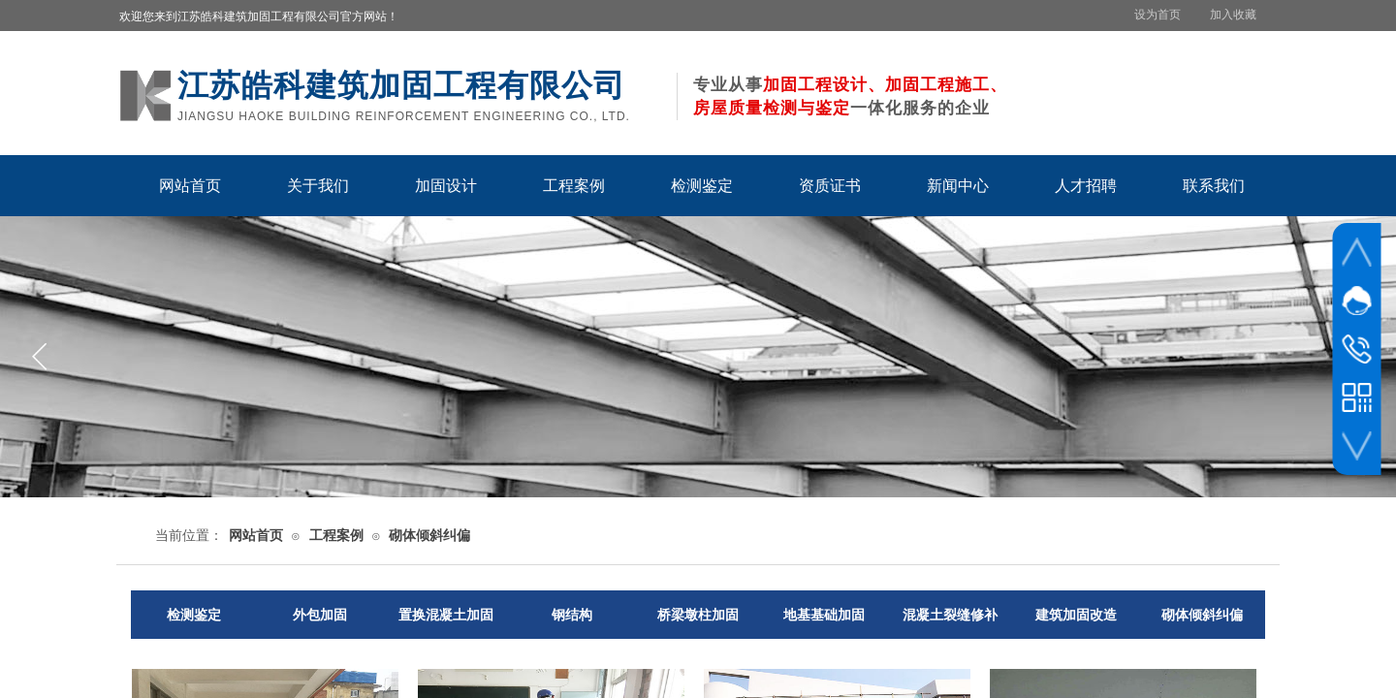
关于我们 (318, 185)
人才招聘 (1086, 185)
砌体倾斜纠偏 (429, 535)
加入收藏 (1233, 14)
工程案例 (574, 185)
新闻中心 (958, 185)
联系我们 (1214, 185)
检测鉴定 (702, 185)
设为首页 (1157, 14)
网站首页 (190, 185)
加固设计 (446, 185)
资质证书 (830, 185)
